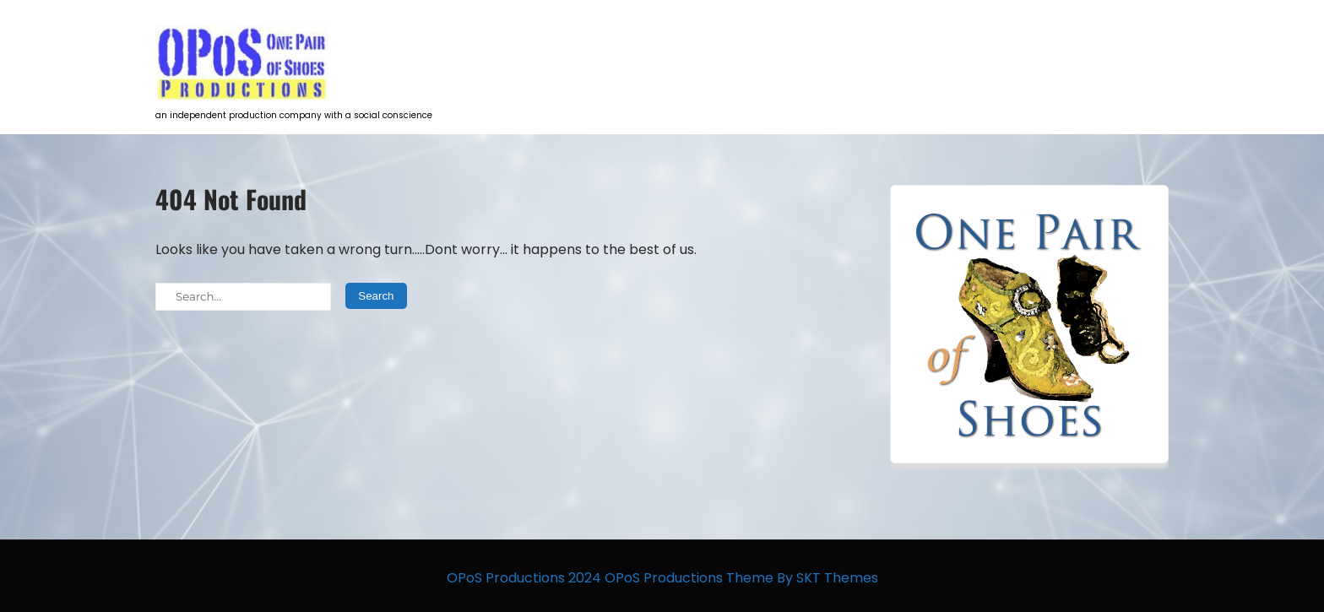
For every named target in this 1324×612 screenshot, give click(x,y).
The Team (1058, 47)
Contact (1145, 47)
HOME (617, 47)
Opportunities (951, 47)
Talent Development (814, 47)
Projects (694, 47)
